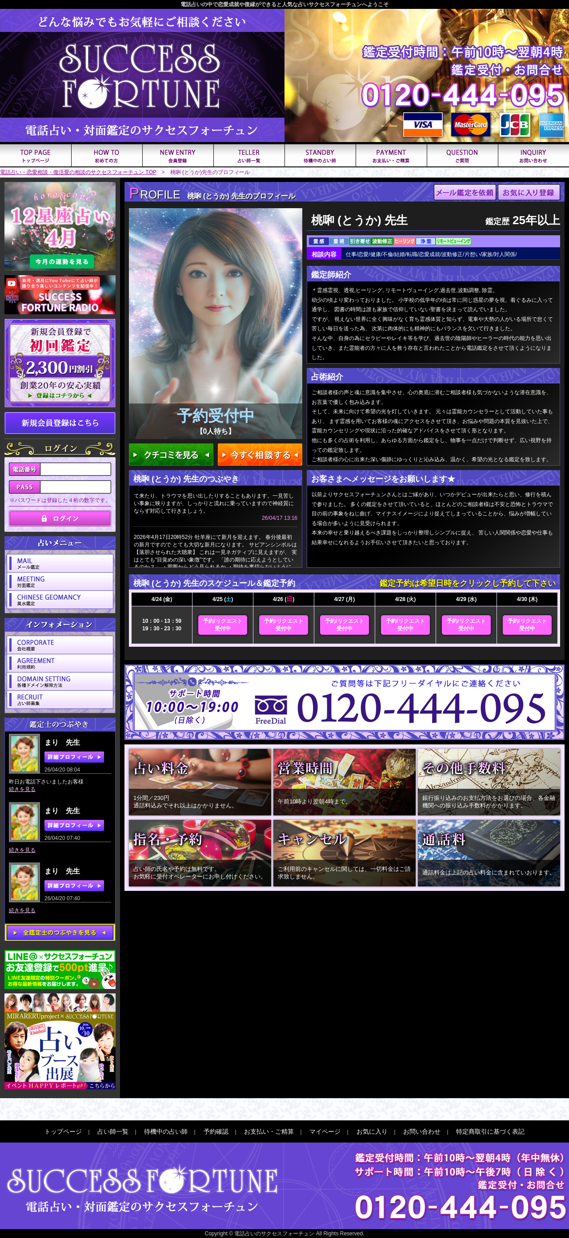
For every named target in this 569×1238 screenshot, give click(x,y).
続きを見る (22, 789)
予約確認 (216, 1131)
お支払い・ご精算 (269, 1131)
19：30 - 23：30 (161, 628)
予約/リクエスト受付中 (222, 625)
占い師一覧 (112, 1131)
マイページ (325, 1131)
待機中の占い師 (166, 1131)
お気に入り (372, 1131)
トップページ (63, 1131)
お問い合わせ (422, 1131)
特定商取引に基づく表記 (490, 1131)
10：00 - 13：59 (161, 621)
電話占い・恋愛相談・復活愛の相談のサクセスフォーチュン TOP (78, 172)
